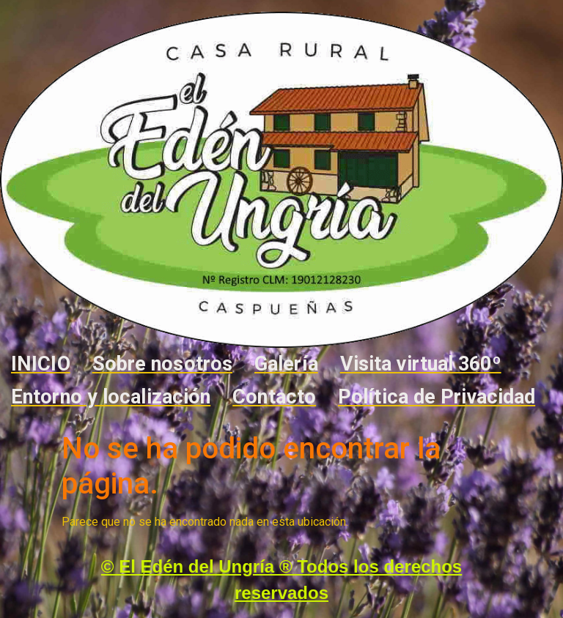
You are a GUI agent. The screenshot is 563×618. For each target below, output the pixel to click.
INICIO (40, 364)
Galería (286, 364)
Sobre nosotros (162, 364)
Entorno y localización (110, 397)
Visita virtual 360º (420, 364)
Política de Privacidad (436, 397)
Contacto (274, 397)
